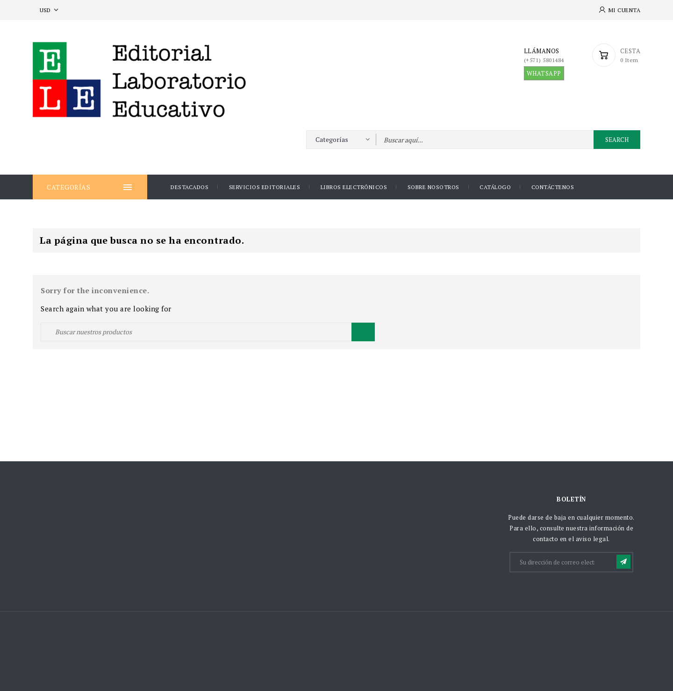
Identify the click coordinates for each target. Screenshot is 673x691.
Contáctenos (552, 186)
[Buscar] (208, 332)
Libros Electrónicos (354, 186)
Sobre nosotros (433, 186)
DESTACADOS (189, 186)
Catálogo (495, 186)
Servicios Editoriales (265, 186)
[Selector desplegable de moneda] (50, 10)
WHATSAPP (544, 73)
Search (617, 139)
